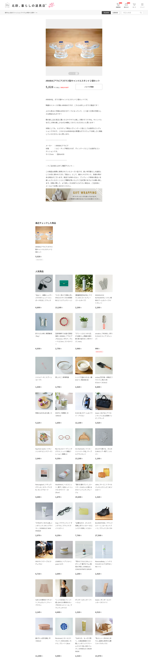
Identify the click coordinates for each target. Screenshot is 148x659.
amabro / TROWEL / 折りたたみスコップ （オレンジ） (104, 336)
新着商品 (118, 7)
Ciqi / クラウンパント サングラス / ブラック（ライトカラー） (63, 525)
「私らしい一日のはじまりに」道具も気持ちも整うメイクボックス (103, 640)
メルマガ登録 (89, 87)
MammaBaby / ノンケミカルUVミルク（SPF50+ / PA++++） (103, 564)
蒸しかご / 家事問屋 (62, 377)
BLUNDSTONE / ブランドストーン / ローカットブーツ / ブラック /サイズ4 (104, 525)
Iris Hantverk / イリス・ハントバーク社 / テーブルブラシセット (83, 451)
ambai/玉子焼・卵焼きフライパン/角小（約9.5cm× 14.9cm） (104, 380)
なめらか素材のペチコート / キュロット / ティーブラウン (43, 602)
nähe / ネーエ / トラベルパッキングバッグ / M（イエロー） (103, 487)
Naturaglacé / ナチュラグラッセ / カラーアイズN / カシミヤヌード (43, 487)
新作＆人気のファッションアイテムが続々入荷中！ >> (21, 13)
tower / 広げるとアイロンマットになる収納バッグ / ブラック (103, 415)
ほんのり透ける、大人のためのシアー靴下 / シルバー (103, 451)
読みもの (126, 7)
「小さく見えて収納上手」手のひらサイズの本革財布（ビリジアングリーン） (63, 297)
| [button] (72, 73)
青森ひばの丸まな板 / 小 (43, 413)
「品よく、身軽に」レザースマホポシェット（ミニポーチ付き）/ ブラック (43, 297)
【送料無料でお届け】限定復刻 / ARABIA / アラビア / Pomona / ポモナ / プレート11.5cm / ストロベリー (64, 338)
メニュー (142, 7)
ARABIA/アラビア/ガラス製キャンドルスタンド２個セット (44, 249)
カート (134, 7)
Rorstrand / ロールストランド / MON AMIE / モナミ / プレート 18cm (63, 640)
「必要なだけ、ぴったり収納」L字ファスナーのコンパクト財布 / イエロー (83, 525)
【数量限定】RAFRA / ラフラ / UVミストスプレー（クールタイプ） (83, 297)
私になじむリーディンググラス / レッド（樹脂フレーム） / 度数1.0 (63, 451)
